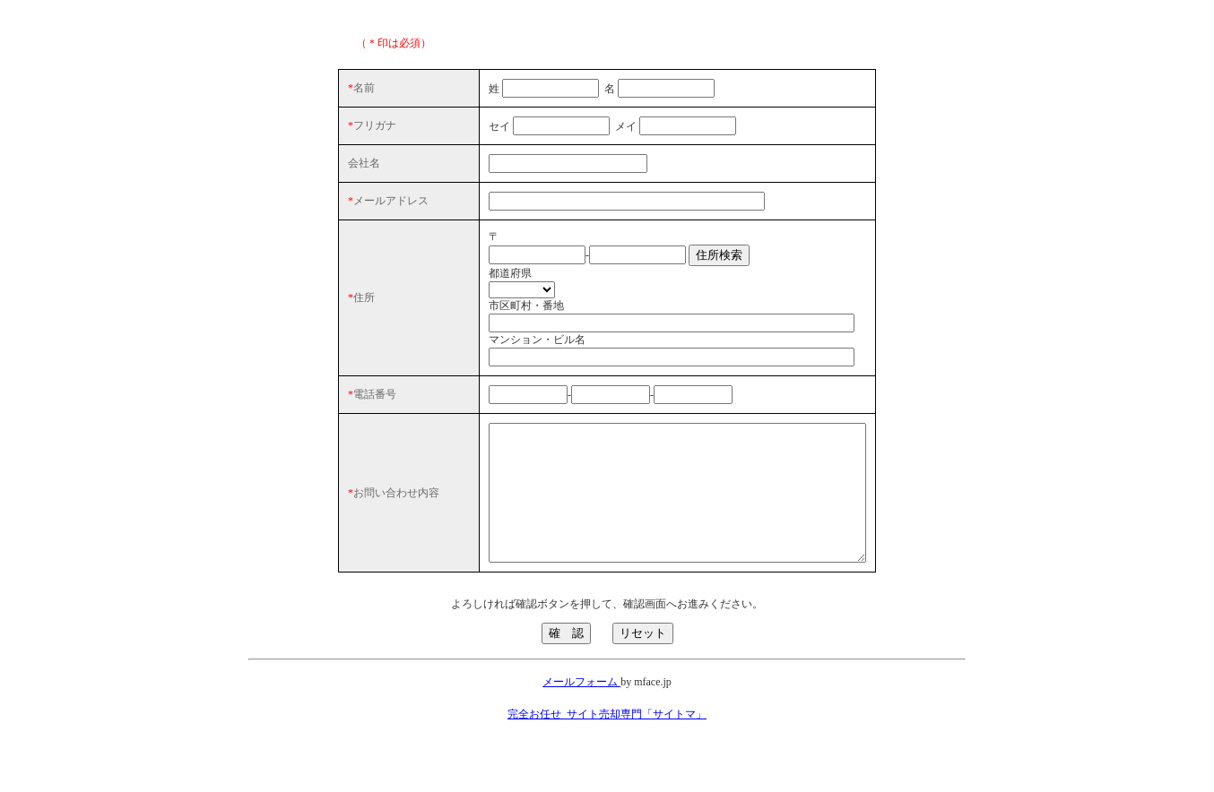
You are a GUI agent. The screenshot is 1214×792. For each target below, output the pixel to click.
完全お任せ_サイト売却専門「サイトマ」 (607, 752)
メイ (581, 126)
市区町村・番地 (481, 317)
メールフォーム (581, 720)
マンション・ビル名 (492, 351)
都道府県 (465, 285)
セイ (454, 126)
